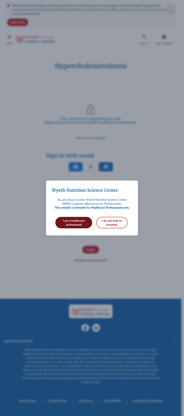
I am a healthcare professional (74, 222)
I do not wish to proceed (112, 222)
